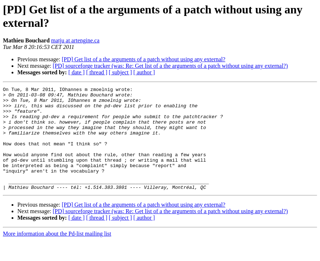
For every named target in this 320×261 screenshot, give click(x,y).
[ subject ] (120, 72)
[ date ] (76, 72)
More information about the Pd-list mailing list (57, 254)
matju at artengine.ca (75, 40)
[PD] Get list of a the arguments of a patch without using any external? (143, 59)
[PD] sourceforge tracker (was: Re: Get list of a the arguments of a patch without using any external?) (170, 66)
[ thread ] (96, 72)
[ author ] (144, 72)
